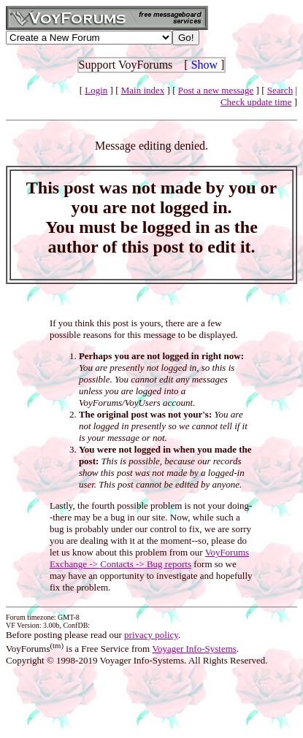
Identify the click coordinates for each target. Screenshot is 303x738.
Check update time (255, 101)
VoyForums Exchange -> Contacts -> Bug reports (149, 558)
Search (280, 90)
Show (204, 64)
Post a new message (216, 90)
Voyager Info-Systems (194, 648)
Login (96, 90)
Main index (143, 90)
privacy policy (151, 634)
